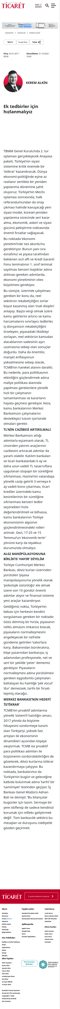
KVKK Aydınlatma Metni (6, 947)
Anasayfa (9, 33)
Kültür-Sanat (6, 924)
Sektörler (48, 921)
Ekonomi (5, 916)
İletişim (4, 956)
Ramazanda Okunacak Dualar (32, 919)
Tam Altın (5, 974)
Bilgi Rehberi (6, 932)
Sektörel (5, 921)
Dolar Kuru (48, 934)
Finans (7, 919)
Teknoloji (5, 929)
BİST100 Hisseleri (51, 919)
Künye (4, 953)
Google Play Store (26, 932)
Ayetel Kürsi (26, 916)
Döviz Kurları (49, 931)
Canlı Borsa (49, 913)
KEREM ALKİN (34, 33)
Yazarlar (21, 33)
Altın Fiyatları (7, 963)
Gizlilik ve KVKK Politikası (11, 942)
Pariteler (48, 942)
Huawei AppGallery (29, 937)
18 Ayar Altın (6, 984)
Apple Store (26, 928)
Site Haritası (6, 1001)
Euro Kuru (48, 937)
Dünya (4, 927)
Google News (23, 42)
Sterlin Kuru (49, 939)
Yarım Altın (6, 971)
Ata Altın (5, 979)
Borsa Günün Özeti (51, 916)
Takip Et (10, 42)
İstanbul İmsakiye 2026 (30, 913)
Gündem (5, 913)
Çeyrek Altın (6, 968)
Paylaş (36, 42)
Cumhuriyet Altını (8, 976)
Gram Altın (6, 965)
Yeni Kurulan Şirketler (29, 963)
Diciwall (13, 998)
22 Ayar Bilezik (7, 982)
